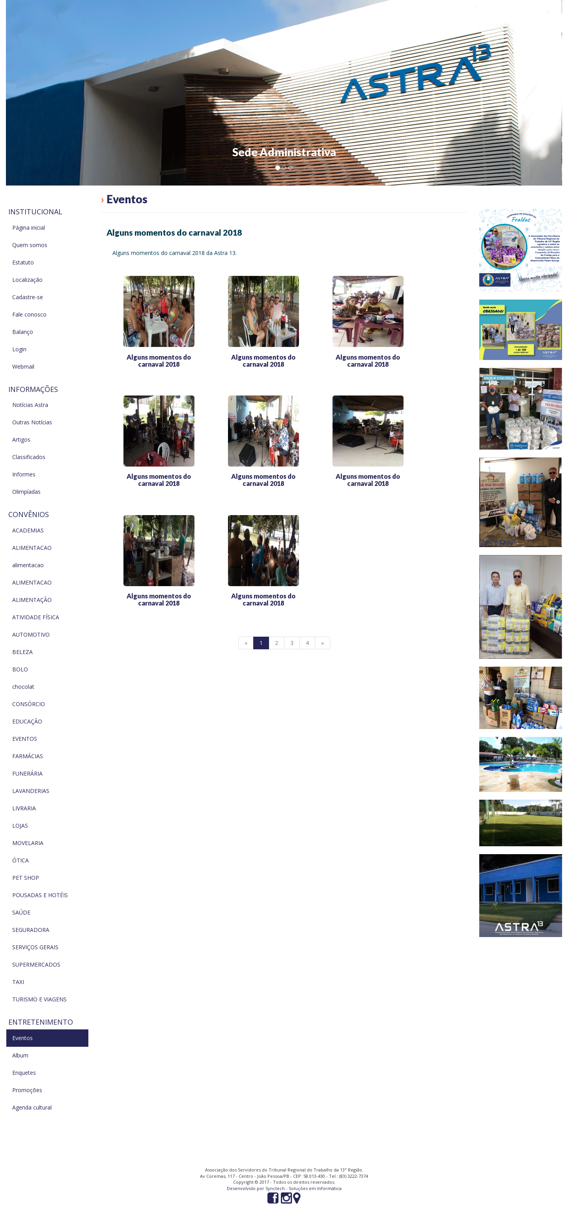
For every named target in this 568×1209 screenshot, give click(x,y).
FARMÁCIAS (27, 756)
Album (20, 1055)
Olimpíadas (26, 491)
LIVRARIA (24, 808)
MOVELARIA (27, 843)
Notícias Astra (30, 405)
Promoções (27, 1090)
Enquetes (24, 1072)
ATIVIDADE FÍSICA (35, 617)
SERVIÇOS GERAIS (35, 947)
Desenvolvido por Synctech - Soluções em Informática (284, 1188)
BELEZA (22, 652)
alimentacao (28, 565)
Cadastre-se (27, 297)
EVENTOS (24, 738)
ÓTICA (20, 860)
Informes (24, 474)
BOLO (20, 669)
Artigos (21, 439)
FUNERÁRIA (27, 773)
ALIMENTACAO (32, 547)
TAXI (18, 982)
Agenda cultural (32, 1107)
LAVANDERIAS (30, 791)
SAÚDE (21, 912)
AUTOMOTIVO (31, 634)
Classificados (28, 457)
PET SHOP (25, 877)
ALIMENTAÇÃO (32, 600)
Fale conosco (29, 314)
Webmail (23, 366)
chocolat (23, 686)
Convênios (28, 514)
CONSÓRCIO (28, 704)
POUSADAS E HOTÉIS (40, 895)
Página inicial (28, 227)
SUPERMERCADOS (36, 964)
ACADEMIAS (28, 530)
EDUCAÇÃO (27, 721)
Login (19, 349)
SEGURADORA (30, 929)
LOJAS (20, 825)
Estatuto (23, 262)
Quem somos (29, 245)
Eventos (22, 1038)
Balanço (22, 332)
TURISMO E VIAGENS (39, 999)
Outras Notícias (32, 422)
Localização (27, 279)
